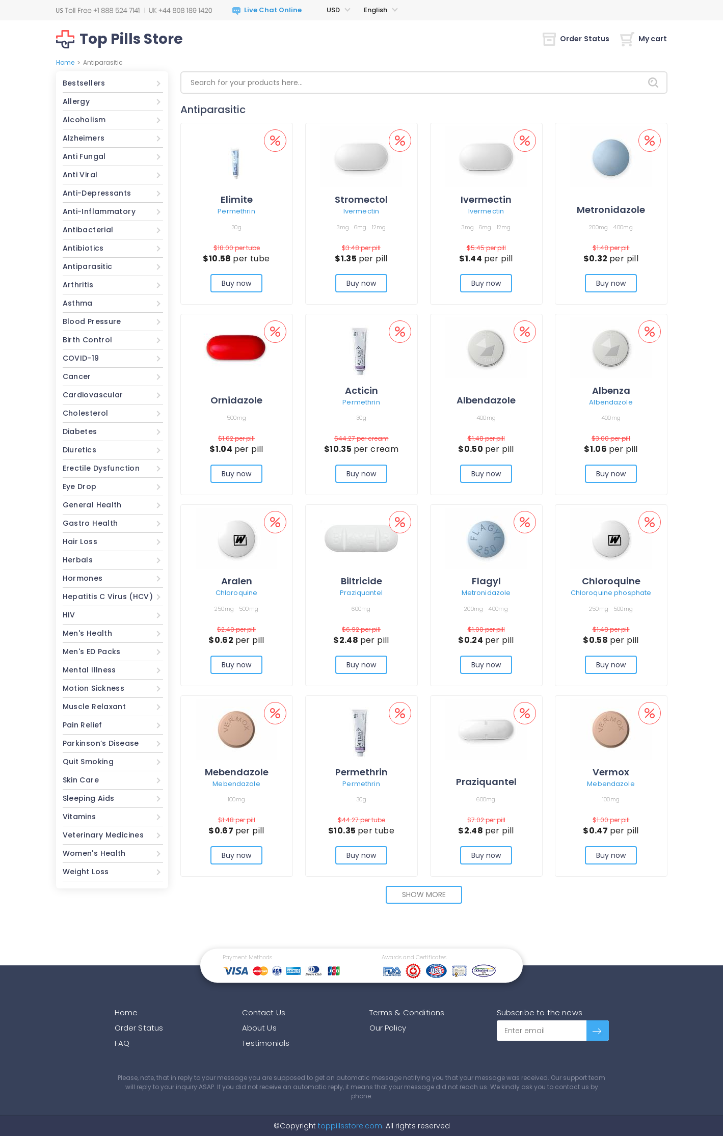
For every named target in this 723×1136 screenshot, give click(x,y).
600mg (361, 609)
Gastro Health (90, 523)
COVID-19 (81, 358)
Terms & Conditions (407, 1012)
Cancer (77, 376)
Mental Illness (89, 670)
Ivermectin (361, 211)
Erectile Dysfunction (101, 468)
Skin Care (81, 780)
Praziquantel (361, 593)
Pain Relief (82, 725)
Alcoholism (84, 120)
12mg (379, 227)
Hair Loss (80, 541)
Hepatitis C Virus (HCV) (108, 596)
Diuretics (79, 450)
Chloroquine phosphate (611, 593)
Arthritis (78, 285)
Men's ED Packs (92, 651)
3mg (342, 227)
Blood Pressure (92, 321)
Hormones (83, 578)
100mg (236, 799)
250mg (224, 609)
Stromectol (361, 199)
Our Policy (388, 1027)
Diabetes (80, 431)
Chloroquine (236, 593)
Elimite (237, 199)
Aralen (236, 581)
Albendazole (486, 400)
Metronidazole (611, 209)
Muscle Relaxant (94, 706)
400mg (622, 227)
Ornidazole (236, 400)
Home (65, 62)
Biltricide (361, 581)
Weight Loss (86, 872)
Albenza (611, 390)
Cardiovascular (93, 395)
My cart (643, 39)
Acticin (361, 390)
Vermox (611, 772)
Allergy (76, 101)
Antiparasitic (88, 266)
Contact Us (264, 1012)
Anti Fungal (84, 156)
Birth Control (88, 340)
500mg (236, 418)
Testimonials (266, 1043)
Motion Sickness (94, 688)
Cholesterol (86, 413)
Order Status (576, 39)
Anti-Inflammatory (99, 211)
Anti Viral (80, 175)
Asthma (78, 303)
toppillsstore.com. (350, 1126)
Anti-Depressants (97, 193)
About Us (259, 1027)
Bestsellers (84, 83)
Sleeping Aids (89, 798)
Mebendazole (237, 772)
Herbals (78, 560)
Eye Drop (80, 486)
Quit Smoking (88, 761)
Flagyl (486, 581)
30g (236, 227)
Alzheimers (84, 138)
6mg (360, 227)
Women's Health (94, 853)
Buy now (237, 283)
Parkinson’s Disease (101, 743)
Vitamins (79, 817)
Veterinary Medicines (103, 835)
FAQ (122, 1043)
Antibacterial (88, 230)
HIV (69, 615)
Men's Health (88, 633)
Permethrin (236, 211)
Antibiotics (83, 248)
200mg (598, 227)
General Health (92, 505)
